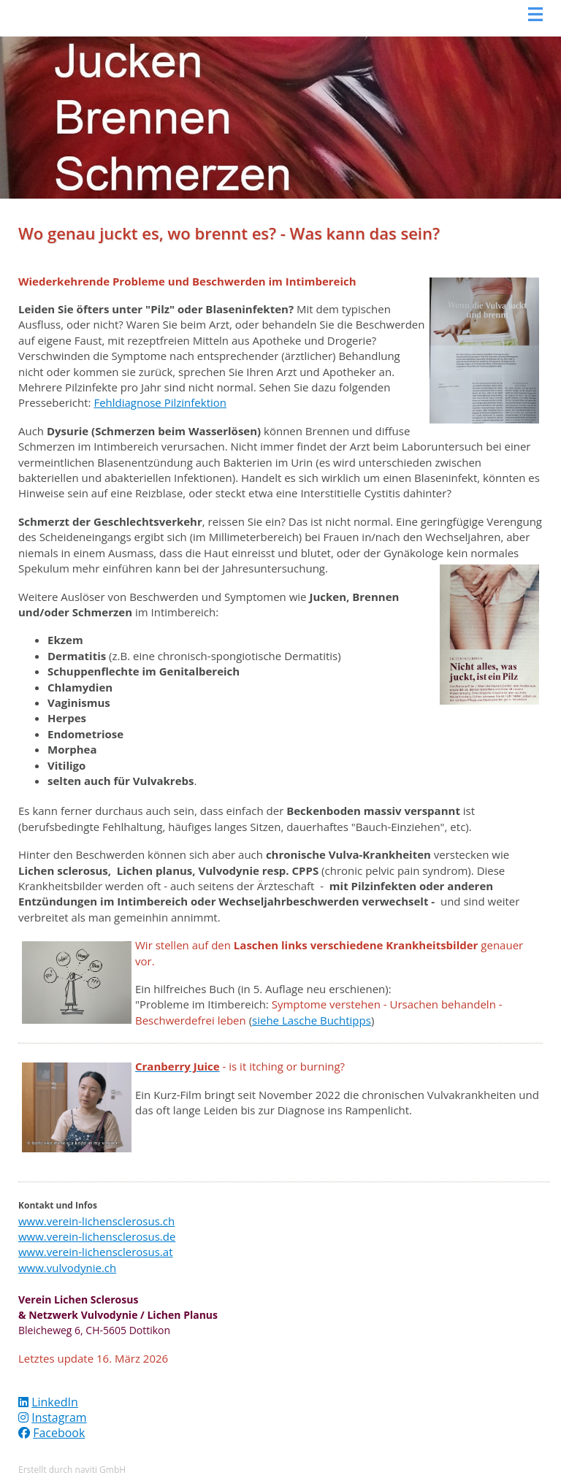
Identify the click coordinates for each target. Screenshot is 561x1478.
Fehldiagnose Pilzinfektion (160, 402)
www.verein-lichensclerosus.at (95, 1251)
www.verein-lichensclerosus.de (96, 1236)
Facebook (59, 1433)
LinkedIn (54, 1402)
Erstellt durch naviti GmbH (72, 1469)
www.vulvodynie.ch (67, 1267)
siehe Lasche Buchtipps (311, 1020)
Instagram (58, 1417)
